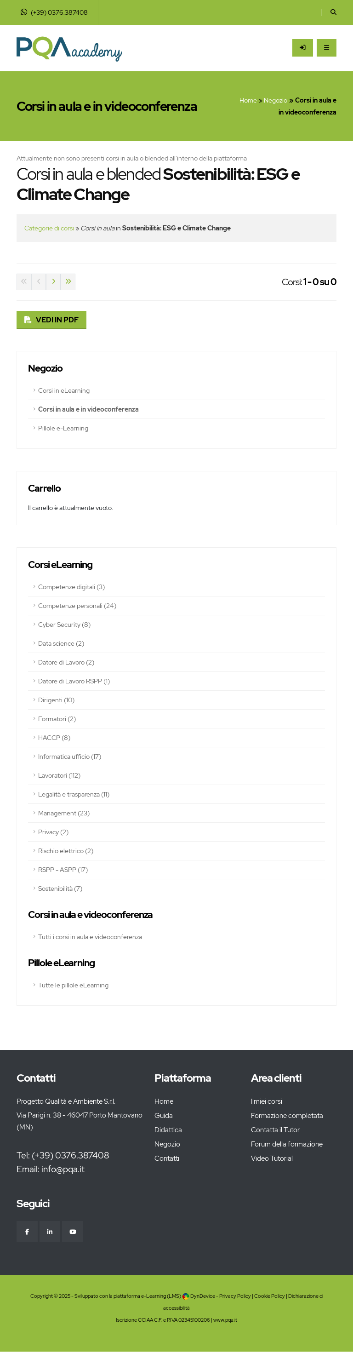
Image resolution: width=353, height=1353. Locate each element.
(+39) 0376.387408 (54, 12)
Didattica (168, 1130)
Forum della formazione (287, 1144)
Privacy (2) (53, 832)
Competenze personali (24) (77, 606)
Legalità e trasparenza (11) (73, 794)
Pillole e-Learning (63, 428)
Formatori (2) (57, 719)
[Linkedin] (51, 1232)
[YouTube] (75, 1232)
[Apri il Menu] (326, 48)
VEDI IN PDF (57, 320)
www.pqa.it (225, 1321)
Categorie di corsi (49, 228)
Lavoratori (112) (59, 775)
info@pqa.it (63, 1169)
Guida (163, 1115)
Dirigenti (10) (56, 700)
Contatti (166, 1158)
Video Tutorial (272, 1158)
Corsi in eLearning (64, 390)
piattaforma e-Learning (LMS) (147, 1297)
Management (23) (64, 813)
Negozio (275, 100)
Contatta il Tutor (275, 1130)
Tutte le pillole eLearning (73, 985)
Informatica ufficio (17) (69, 756)
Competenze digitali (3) (71, 587)
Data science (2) (61, 643)
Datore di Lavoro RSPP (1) (74, 681)
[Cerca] (333, 12)
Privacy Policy (235, 1297)
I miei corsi (266, 1101)
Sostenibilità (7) (60, 888)
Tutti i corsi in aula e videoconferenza (90, 937)
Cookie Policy (269, 1297)
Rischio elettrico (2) (65, 851)
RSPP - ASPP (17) (63, 870)
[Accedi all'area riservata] (302, 48)
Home (248, 100)
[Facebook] (28, 1232)
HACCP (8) (54, 738)
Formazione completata (287, 1115)
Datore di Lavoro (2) (66, 662)
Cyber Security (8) (64, 624)
